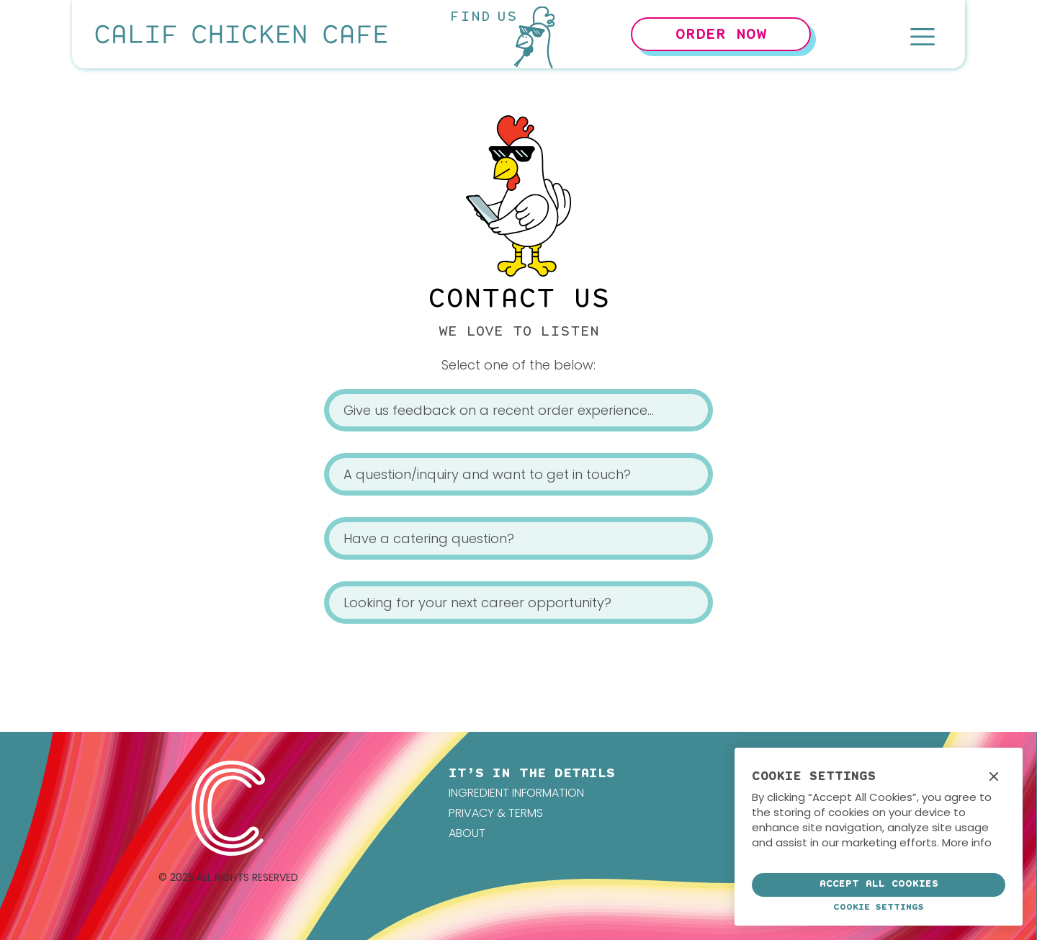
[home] (241, 34)
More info (967, 842)
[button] (922, 34)
